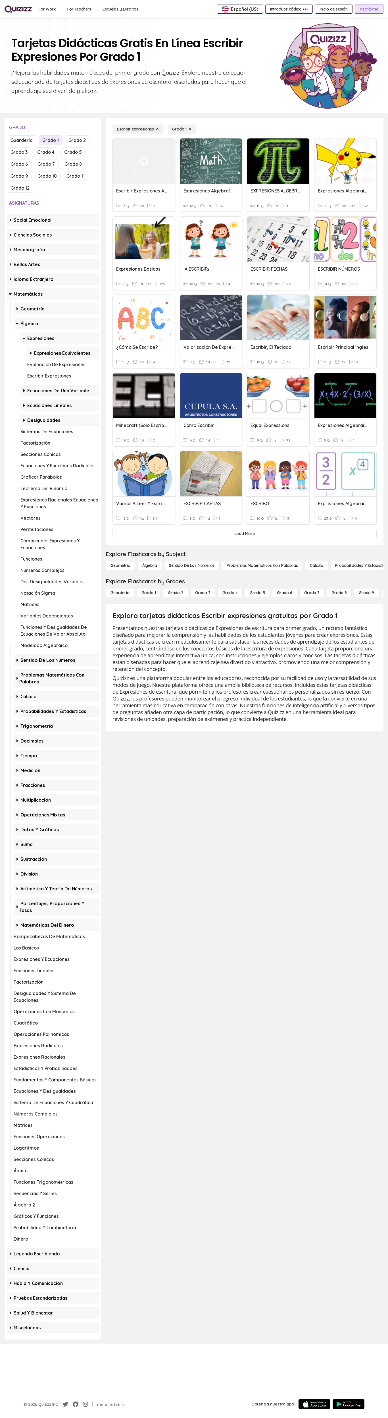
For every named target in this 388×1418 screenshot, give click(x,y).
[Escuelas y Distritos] (120, 9)
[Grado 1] (182, 129)
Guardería (22, 140)
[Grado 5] (257, 592)
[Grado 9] (366, 592)
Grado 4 (46, 152)
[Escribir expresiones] (137, 129)
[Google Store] (348, 1404)
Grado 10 (47, 176)
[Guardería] (120, 592)
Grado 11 (75, 176)
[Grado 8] (339, 592)
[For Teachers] (79, 9)
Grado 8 (73, 164)
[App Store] (314, 1404)
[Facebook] (75, 1404)
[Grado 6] (284, 592)
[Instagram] (85, 1404)
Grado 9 (19, 176)
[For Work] (47, 9)
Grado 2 (77, 140)
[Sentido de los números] (192, 565)
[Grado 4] (230, 592)
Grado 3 (19, 152)
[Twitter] (65, 1404)
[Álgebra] (149, 565)
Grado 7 (46, 164)
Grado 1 (50, 140)
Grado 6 (19, 164)
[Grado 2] (175, 592)
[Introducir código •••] (289, 9)
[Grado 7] (311, 592)
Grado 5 (73, 152)
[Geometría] (120, 565)
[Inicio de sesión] (333, 9)
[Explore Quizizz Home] (18, 9)
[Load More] (244, 533)
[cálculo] (316, 565)
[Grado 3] (202, 592)
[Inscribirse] (369, 9)
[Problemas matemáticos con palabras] (262, 565)
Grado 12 (20, 188)
